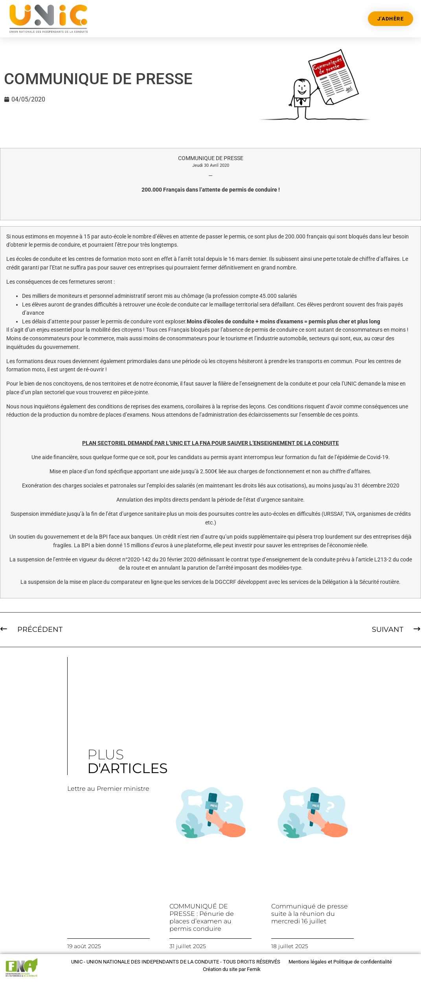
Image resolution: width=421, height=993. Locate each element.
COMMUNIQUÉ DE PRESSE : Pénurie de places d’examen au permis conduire (201, 918)
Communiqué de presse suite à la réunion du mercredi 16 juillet (309, 914)
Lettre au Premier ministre (108, 788)
